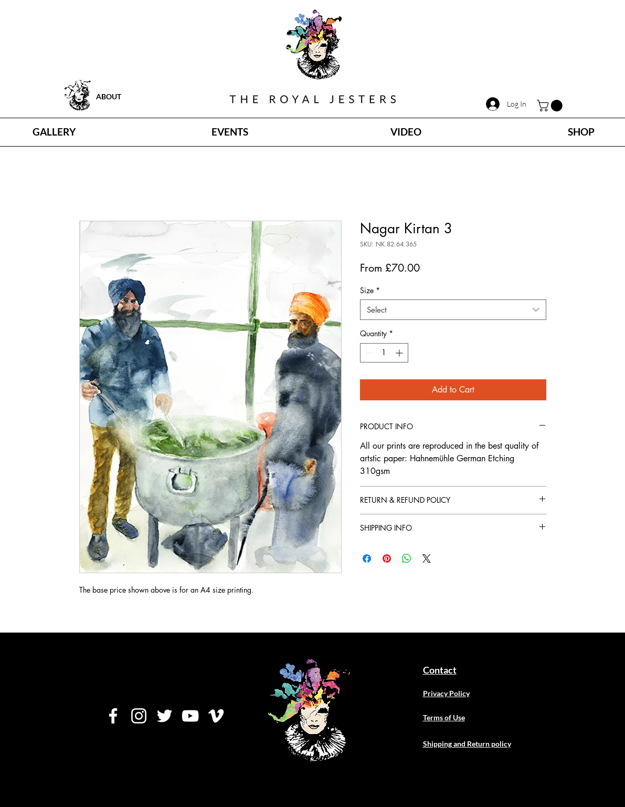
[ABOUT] (133, 96)
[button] (551, 105)
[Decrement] (368, 353)
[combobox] (453, 309)
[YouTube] (190, 716)
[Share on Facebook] (367, 558)
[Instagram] (139, 716)
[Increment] (400, 353)
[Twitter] (164, 716)
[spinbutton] (384, 353)
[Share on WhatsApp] (406, 558)
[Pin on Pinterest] (386, 558)
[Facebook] (113, 716)
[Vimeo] (216, 716)
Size (370, 290)
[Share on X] (426, 558)
